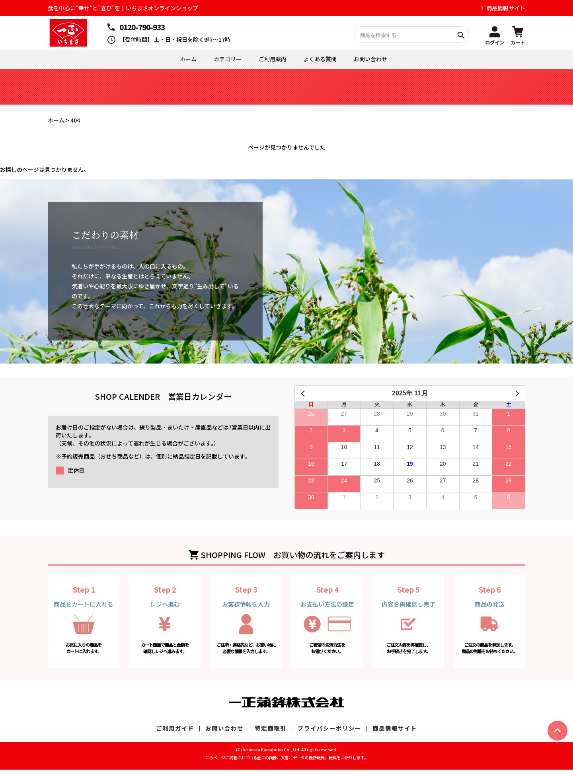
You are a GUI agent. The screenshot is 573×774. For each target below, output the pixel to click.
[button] (494, 34)
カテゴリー (220, 61)
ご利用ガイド (175, 733)
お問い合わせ (378, 61)
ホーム (175, 61)
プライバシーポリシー (329, 733)
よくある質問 (322, 61)
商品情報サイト (505, 8)
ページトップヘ (557, 731)
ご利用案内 (270, 61)
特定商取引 (270, 733)
